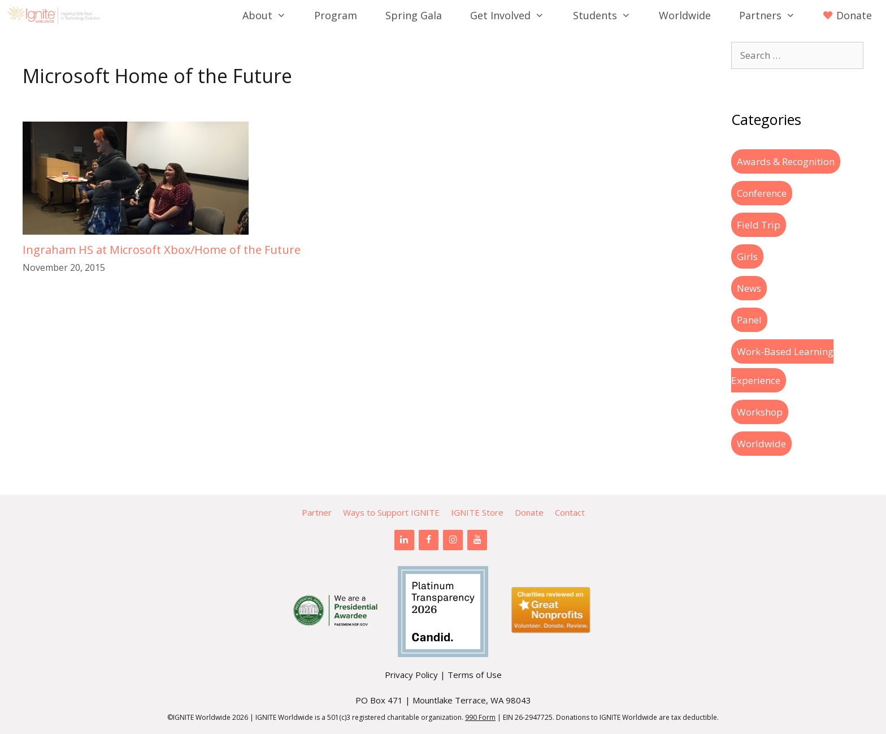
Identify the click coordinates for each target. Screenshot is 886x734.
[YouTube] (477, 540)
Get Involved (514, 15)
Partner (317, 512)
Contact (570, 512)
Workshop (760, 411)
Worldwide (685, 15)
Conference (762, 193)
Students (609, 15)
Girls (747, 256)
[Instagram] (453, 540)
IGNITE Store (477, 512)
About (271, 15)
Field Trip (758, 224)
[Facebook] (428, 540)
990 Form (480, 717)
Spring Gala (413, 15)
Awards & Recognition (786, 161)
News (749, 288)
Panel (749, 319)
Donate (529, 512)
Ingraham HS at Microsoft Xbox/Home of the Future (162, 249)
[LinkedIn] (404, 540)
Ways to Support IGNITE (391, 512)
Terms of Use (475, 674)
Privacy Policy (411, 674)
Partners (774, 15)
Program (335, 15)
